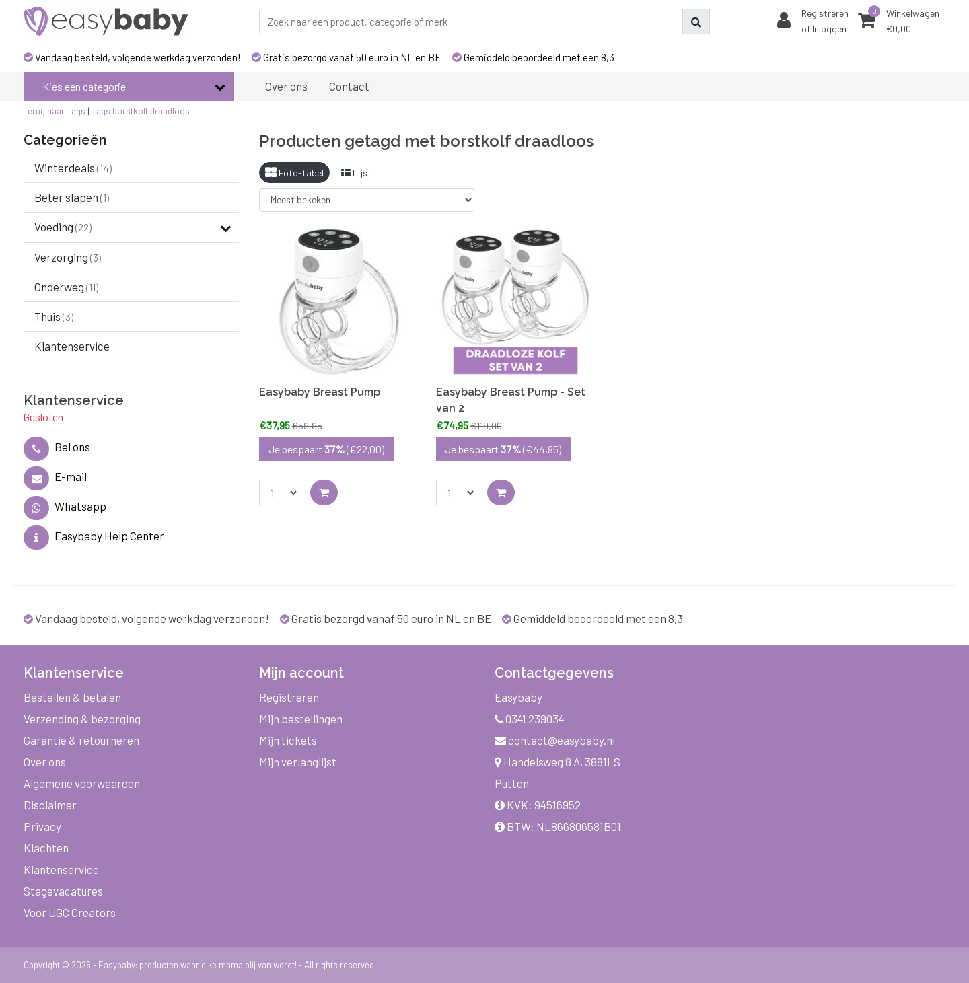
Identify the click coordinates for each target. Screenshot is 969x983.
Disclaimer (50, 804)
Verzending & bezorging (82, 718)
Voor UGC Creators (70, 912)
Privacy (42, 826)
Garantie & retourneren (81, 740)
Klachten (46, 847)
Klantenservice (61, 869)
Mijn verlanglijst (297, 761)
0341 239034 (530, 718)
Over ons (45, 761)
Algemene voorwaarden (82, 783)
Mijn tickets (288, 740)
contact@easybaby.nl (555, 740)
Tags (101, 111)
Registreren (289, 697)
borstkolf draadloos (151, 111)
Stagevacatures (63, 891)
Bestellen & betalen (72, 697)
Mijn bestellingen (301, 718)
